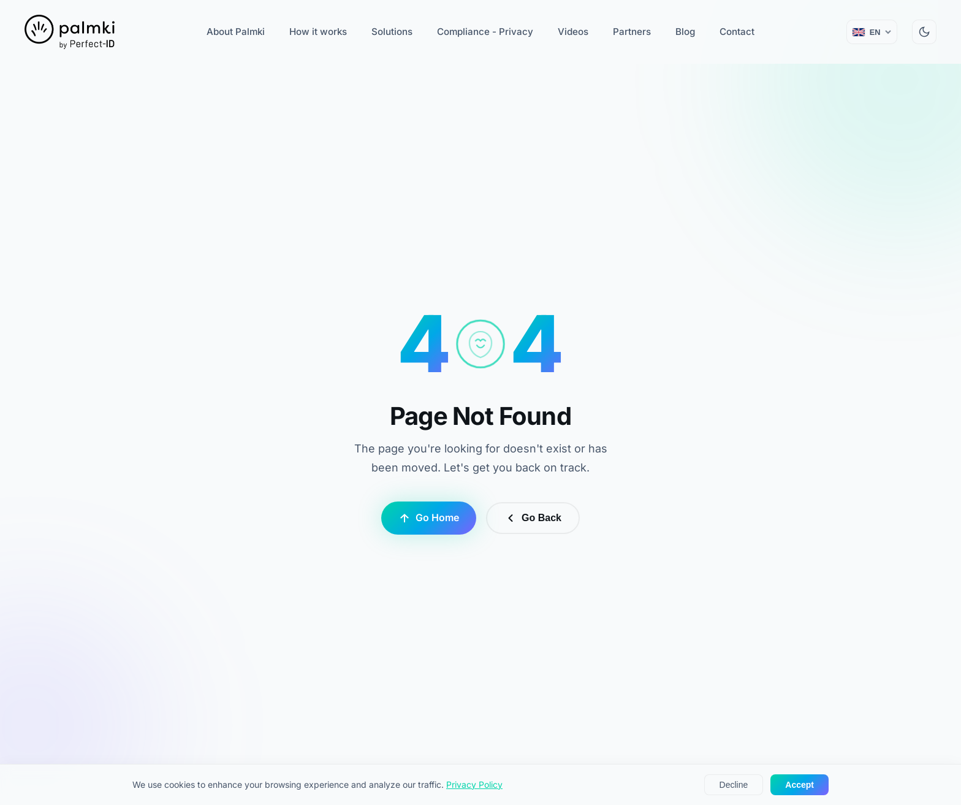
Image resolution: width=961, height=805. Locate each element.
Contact (737, 31)
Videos (573, 31)
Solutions (391, 31)
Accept (799, 785)
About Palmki (236, 31)
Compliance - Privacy (485, 31)
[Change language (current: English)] (871, 32)
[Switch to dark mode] (924, 32)
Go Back (532, 518)
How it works (318, 31)
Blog (685, 31)
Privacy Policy (474, 784)
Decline (734, 785)
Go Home (428, 517)
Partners (632, 31)
